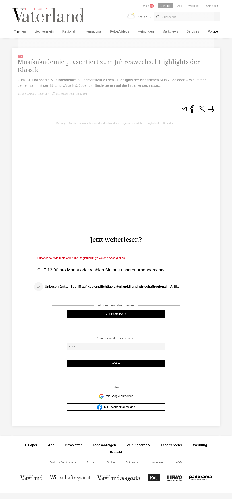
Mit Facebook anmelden (116, 413)
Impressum (158, 468)
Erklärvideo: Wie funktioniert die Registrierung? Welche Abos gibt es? (82, 264)
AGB (179, 468)
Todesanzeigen (104, 451)
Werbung (200, 451)
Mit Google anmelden (116, 402)
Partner (91, 468)
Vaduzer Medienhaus (63, 468)
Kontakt (116, 458)
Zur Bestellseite (116, 320)
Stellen (110, 468)
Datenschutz (133, 468)
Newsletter (73, 451)
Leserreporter (171, 451)
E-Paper (31, 451)
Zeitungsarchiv (138, 451)
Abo (51, 451)
